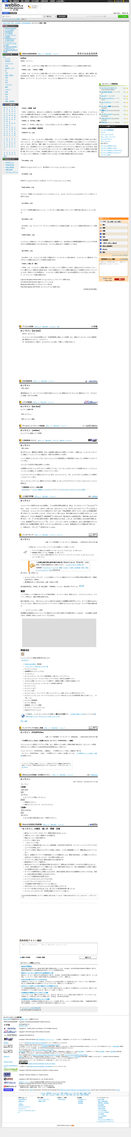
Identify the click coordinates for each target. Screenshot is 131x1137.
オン (22, 784)
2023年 (86, 289)
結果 (24, 527)
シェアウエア (65, 481)
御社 (38, 850)
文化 (6, 80)
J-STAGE (77, 567)
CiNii (71, 567)
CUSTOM (61, 845)
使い (80, 210)
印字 (31, 464)
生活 (6, 82)
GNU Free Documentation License (50, 1045)
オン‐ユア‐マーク (106, 139)
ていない (83, 146)
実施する (60, 855)
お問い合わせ (61, 1099)
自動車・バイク (9, 68)
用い (49, 508)
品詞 (80, 73)
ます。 (52, 869)
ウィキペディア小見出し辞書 (32, 728)
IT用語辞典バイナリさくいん (46, 1039)
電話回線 (70, 458)
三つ (51, 505)
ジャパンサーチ (43, 570)
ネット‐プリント (106, 102)
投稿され (58, 244)
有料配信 (29, 244)
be (36, 279)
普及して (58, 886)
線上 (38, 818)
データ (37, 284)
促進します (60, 857)
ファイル (50, 524)
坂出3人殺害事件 (107, 246)
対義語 (27, 802)
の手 (51, 226)
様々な (84, 144)
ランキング (56, 54)
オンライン (25, 660)
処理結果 (29, 522)
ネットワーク (58, 66)
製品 (45, 859)
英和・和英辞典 (25, 1)
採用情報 (80, 1103)
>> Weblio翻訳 (123, 259)
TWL (50, 570)
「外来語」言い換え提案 (39, 586)
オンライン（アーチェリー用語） (12, 19)
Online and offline (30, 664)
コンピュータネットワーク (33, 577)
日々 (38, 835)
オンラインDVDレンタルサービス (111, 150)
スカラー (66, 567)
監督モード (36, 744)
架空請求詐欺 (62, 888)
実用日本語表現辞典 (29, 54)
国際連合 (95, 496)
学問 (6, 77)
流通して (55, 481)
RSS (73, 1125)
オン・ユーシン (106, 141)
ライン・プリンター (56, 522)
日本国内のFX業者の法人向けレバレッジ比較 (35, 999)
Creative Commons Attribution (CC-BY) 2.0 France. (41, 1063)
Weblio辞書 (116, 1046)
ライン (49, 342)
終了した (63, 747)
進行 (38, 142)
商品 (44, 864)
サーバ (91, 594)
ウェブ (24, 114)
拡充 (34, 850)
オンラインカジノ (30, 693)
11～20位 (110, 221)
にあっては (44, 888)
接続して (67, 139)
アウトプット (41, 522)
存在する (26, 76)
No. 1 (41, 845)
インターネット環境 (52, 272)
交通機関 (65, 601)
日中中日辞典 (35, 1)
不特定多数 (77, 139)
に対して (57, 154)
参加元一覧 (125, 13)
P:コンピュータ (55, 716)
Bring (22, 284)
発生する (73, 154)
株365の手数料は (26, 966)
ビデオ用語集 (27, 402)
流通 (62, 864)
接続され (61, 78)
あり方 (67, 864)
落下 (31, 818)
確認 (104, 228)
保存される (58, 524)
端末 (55, 270)
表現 (85, 66)
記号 (5, 156)
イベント (54, 855)
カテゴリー (69, 440)
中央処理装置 (52, 337)
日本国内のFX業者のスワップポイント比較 (34, 992)
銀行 (22, 601)
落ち (55, 342)
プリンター (24, 464)
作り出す (35, 869)
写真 (38, 884)
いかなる (41, 505)
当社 (31, 867)
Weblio (21, 1056)
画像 (84, 524)
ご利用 (43, 871)
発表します (36, 847)
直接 (94, 867)
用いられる (61, 513)
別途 (44, 154)
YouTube (66, 241)
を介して (29, 393)
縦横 (56, 114)
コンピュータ (57, 393)
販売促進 (48, 855)
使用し (51, 139)
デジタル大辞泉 (27, 326)
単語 (41, 270)
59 (53, 747)
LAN (22, 468)
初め (39, 282)
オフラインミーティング (32, 695)
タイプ (27, 516)
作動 (58, 112)
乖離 (104, 231)
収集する (52, 835)
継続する (36, 210)
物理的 (41, 452)
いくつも (51, 114)
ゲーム (28, 139)
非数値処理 (47, 516)
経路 (30, 869)
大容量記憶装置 (34, 524)
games (30, 287)
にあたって (50, 149)
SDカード (35, 615)
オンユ (103, 132)
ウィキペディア (27, 535)
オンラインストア (45, 881)
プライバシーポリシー (25, 1106)
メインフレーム (63, 468)
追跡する (42, 862)
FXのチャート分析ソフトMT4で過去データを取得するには (39, 986)
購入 (53, 857)
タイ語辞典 (101, 1114)
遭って (70, 888)
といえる (23, 272)
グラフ (79, 524)
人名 (6, 96)
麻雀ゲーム (104, 110)
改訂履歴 (77, 1056)
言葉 (36, 275)
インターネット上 (70, 76)
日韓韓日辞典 (44, 1)
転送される (44, 527)
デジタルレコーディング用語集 (33, 426)
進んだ (36, 888)
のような (76, 508)
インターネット (36, 66)
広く (53, 886)
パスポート (83, 871)
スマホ (86, 267)
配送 (26, 862)
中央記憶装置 (66, 511)
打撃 (60, 342)
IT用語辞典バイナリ (29, 440)
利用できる (51, 454)
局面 (59, 505)
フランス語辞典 (102, 1110)
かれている (53, 146)
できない (86, 272)
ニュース (55, 567)
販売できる (65, 867)
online (27, 388)
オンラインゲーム (41, 146)
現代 (33, 144)
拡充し (59, 850)
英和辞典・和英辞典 (103, 1103)
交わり (68, 114)
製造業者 (81, 867)
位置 (34, 818)
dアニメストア (87, 241)
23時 (50, 747)
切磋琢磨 (105, 240)
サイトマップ (22, 1108)
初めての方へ (117, 13)
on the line (29, 342)
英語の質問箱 (10, 167)
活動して (32, 194)
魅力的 (59, 859)
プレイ (43, 744)
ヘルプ (127, 1)
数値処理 (38, 516)
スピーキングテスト (12, 172)
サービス (45, 481)
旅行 (67, 871)
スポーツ (7, 89)
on (25, 810)
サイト (25, 260)
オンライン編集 (25, 409)
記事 (41, 740)
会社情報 (80, 1101)
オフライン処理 (81, 489)
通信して (33, 471)
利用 (42, 876)
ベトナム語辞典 (102, 1115)
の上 (39, 112)
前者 (86, 516)
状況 (28, 862)
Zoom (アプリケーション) (33, 710)
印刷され (74, 522)
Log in (22, 279)
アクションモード (26, 744)
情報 (45, 505)
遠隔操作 (40, 489)
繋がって (48, 66)
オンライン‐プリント (107, 98)
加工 (38, 518)
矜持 (104, 237)
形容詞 (50, 76)
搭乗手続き (36, 871)
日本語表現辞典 (26, 23)
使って (47, 257)
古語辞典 (52, 1)
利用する (81, 468)
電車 (6, 66)
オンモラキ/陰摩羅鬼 (107, 130)
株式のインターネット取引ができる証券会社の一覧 (37, 973)
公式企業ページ (82, 1099)
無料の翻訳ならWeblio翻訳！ (35, 6)
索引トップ (41, 54)
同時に (72, 139)
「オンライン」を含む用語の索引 (31, 1008)
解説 (71, 740)
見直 (71, 864)
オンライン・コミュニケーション (35, 707)
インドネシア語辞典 (103, 1112)
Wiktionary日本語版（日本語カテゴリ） (36, 775)
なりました (91, 864)
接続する (90, 257)
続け (83, 210)
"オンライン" (47, 567)
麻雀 (44, 144)
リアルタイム (61, 142)
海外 (58, 871)
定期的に (33, 855)
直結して (60, 337)
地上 (30, 874)
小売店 (89, 867)
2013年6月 (43, 747)
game (31, 279)
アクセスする (48, 879)
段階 (79, 518)
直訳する (31, 112)
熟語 (26, 804)
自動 (73, 744)
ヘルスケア (8, 84)
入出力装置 (38, 337)
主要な (56, 505)
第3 (88, 518)
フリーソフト (75, 481)
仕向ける (37, 857)
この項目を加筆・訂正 (77, 714)
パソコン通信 (25, 458)
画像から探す (42, 1101)
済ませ (44, 180)
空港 (95, 871)
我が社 (27, 864)
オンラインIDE (105, 155)
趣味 (6, 87)
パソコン (34, 468)
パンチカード (34, 508)
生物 (6, 92)
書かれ (78, 146)
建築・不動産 (9, 75)
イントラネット (47, 489)
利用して (87, 474)
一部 (39, 864)
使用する (76, 272)
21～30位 (118, 221)
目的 (31, 117)
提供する (55, 833)
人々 (55, 888)
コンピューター (38, 257)
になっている (60, 167)
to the (27, 279)
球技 (37, 342)
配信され (48, 241)
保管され (48, 511)
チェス (49, 144)
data (29, 284)
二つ (94, 513)
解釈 (66, 112)
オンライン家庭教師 (31, 700)
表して (62, 117)
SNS (22, 167)
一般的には (78, 452)
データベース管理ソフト (46, 468)
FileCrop (104, 122)
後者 (51, 518)
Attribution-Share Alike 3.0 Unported (35, 1043)
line (74, 112)
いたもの (37, 194)
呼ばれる (37, 114)
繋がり (27, 117)
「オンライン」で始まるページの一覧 (36, 666)
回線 (42, 66)
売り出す (54, 864)
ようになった (76, 117)
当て (42, 244)
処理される (35, 505)
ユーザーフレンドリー (31, 881)
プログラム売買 (29, 681)
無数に (64, 114)
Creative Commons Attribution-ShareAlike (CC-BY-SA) (45, 1055)
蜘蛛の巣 (30, 114)
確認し (40, 874)
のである (62, 518)
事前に (27, 838)
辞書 (5, 1)
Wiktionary (94, 775)
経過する (65, 505)
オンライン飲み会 (30, 702)
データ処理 (80, 513)
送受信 (81, 114)
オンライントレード (31, 678)
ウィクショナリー (26, 658)
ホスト (75, 594)
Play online (24, 287)
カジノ (68, 693)
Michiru (105, 249)
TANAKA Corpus (8, 1062)
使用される (36, 270)
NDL (82, 567)
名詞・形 (88, 73)
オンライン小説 (29, 690)
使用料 (67, 154)
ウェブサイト (45, 850)
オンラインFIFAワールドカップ (111, 152)
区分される (58, 516)
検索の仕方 (22, 1101)
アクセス (41, 117)
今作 (22, 747)
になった (57, 180)
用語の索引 (48, 54)
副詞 (22, 78)
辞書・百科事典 (15, 23)
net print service (106, 92)
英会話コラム (10, 162)
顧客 (69, 850)
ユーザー (75, 474)
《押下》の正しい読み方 (110, 243)
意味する (81, 66)
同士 (36, 452)
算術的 (75, 516)
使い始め (71, 257)
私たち (77, 867)
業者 (54, 845)
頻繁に (86, 855)
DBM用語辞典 (27, 381)
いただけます (49, 871)
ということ (73, 66)
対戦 (69, 744)
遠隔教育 (27, 705)
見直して (54, 850)
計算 (78, 516)
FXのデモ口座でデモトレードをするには (34, 979)
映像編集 (51, 552)
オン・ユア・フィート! (108, 136)
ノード (46, 577)
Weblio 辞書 (119, 1)
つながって (78, 458)
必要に (86, 864)
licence (118, 1090)
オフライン (24, 194)
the (27, 810)
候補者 (29, 884)
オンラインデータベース (109, 88)
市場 (48, 864)
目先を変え (76, 855)
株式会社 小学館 (23, 1025)
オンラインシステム (64, 489)
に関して (72, 151)
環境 (64, 66)
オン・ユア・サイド (107, 134)
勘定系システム (30, 601)
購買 (42, 835)
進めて (81, 142)
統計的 (65, 516)
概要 (104, 234)
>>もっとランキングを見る (120, 255)
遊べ (95, 139)
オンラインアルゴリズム (65, 550)
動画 (56, 241)
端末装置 (61, 458)
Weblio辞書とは (23, 1099)
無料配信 (76, 241)
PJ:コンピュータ (44, 716)
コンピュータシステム (72, 603)
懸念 (104, 252)
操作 (41, 518)
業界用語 (7, 61)
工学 (6, 73)
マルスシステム (44, 601)
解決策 (36, 845)
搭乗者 (77, 871)
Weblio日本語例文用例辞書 (32, 824)
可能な (46, 117)
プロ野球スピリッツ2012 (30, 740)
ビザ (89, 871)
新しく (66, 744)
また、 (28, 146)
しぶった (63, 833)
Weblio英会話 (10, 165)
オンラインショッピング (32, 683)
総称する (23, 483)
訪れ (27, 857)
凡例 (58, 326)
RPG (77, 144)
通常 (84, 516)
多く (51, 888)
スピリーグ (86, 744)
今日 (26, 886)
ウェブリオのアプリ (43, 1099)
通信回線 (23, 393)
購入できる (36, 840)
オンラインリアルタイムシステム (40, 886)
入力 (93, 505)
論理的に (52, 452)
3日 (48, 747)
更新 (95, 289)
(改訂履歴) (44, 1046)
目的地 (63, 871)
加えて (27, 855)
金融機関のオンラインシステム (34, 671)
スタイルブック (38, 879)
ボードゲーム (59, 144)
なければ (71, 272)
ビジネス (7, 58)
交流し (88, 139)
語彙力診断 (9, 169)
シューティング (70, 144)
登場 (94, 744)
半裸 (34, 884)
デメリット (60, 891)
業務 (49, 833)
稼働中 (81, 76)
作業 (45, 518)
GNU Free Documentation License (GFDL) (42, 1050)
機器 (33, 452)
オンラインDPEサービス (109, 145)
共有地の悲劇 (48, 891)
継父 (104, 224)
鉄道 (58, 601)
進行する (79, 744)
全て (4, 56)
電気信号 (75, 114)
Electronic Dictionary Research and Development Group (75, 1090)
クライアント (83, 594)
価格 (46, 867)
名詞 (31, 76)
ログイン (110, 1)
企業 (26, 835)
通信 (50, 257)
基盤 (71, 850)
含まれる (92, 516)
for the (29, 282)
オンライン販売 (48, 845)
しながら (76, 142)
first (33, 282)
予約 (37, 838)
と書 (48, 146)
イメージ (91, 114)
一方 (29, 518)
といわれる (83, 518)
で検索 (24, 395)
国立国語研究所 (25, 586)
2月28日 (91, 289)
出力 (29, 395)
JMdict (31, 1090)
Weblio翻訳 (101, 1104)
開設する (32, 260)
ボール (44, 342)
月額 (62, 154)
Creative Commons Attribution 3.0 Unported (40, 1066)
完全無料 (33, 146)
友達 (54, 287)
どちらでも (48, 124)
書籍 (60, 567)
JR (37, 601)
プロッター (35, 527)
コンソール (63, 508)
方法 (93, 508)
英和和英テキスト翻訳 (30, 940)
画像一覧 (62, 440)
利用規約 (21, 1104)
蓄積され (65, 393)
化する (50, 284)
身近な (76, 267)
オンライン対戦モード (32, 747)
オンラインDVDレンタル (109, 148)
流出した (54, 884)
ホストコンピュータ (50, 458)
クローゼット (29, 845)
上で (44, 241)
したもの (77, 194)
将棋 (40, 144)
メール (34, 272)
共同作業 (69, 142)
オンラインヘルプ (30, 688)
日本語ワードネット (24, 1082)
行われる (87, 76)
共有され (52, 142)
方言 (6, 99)
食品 (6, 94)
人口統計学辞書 (27, 496)
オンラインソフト (90, 481)
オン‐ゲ (103, 96)
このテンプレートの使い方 (75, 564)
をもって (57, 747)
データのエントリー (80, 505)
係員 (33, 874)
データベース (73, 393)
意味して (45, 869)
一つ (31, 513)
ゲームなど (28, 167)
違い (38, 124)
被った (67, 891)
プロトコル (40, 603)
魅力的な (84, 850)
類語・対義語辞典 (14, 1)
